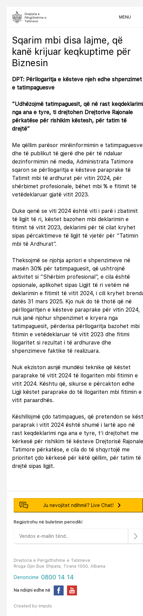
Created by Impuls (33, 605)
